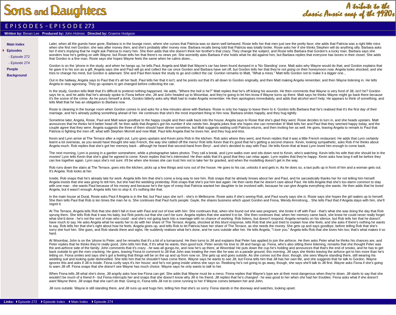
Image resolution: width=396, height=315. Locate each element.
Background (17, 75)
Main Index (15, 44)
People (12, 69)
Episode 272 (20, 56)
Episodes (14, 50)
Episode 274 (20, 63)
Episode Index (54, 302)
